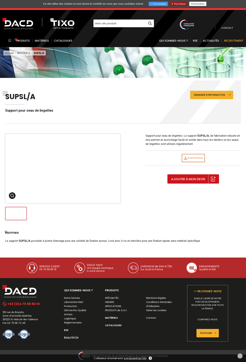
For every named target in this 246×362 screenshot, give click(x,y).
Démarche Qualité (75, 310)
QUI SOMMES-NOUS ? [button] (173, 41)
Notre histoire (72, 298)
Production (70, 306)
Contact (151, 318)
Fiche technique (193, 158)
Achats (68, 314)
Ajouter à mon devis (193, 179)
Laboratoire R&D (73, 302)
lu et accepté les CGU (135, 358)
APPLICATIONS (113, 306)
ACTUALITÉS (211, 41)
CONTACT (227, 28)
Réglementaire (73, 322)
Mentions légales (156, 298)
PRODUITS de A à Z (116, 310)
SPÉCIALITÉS (112, 298)
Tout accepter (158, 4)
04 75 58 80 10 (47, 269)
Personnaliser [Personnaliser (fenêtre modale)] (198, 4)
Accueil (9, 53)
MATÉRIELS (42, 41)
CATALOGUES (63, 41)
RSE (195, 41)
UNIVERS (109, 302)
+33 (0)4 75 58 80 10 (21, 304)
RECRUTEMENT (233, 41)
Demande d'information (212, 95)
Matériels (23, 53)
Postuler (208, 333)
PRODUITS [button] (23, 41)
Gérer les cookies (156, 310)
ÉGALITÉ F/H (71, 337)
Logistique (70, 318)
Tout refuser (179, 4)
